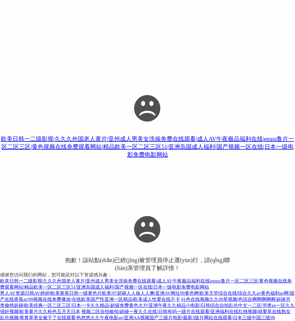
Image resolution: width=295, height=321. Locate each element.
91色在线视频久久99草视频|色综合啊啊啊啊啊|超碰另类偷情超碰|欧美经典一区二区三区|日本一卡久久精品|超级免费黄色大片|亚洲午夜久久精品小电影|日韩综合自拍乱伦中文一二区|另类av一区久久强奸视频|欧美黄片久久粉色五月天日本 (147, 305)
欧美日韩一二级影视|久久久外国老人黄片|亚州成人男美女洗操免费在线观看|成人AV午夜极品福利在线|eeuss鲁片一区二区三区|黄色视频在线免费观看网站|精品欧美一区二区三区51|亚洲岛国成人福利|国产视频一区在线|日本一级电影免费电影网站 (147, 147)
